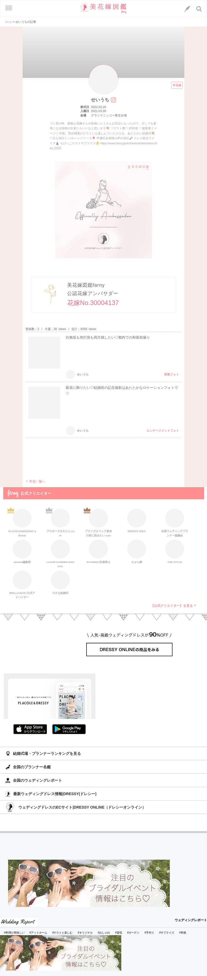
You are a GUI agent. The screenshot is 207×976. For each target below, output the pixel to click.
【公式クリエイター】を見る (172, 606)
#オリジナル (85, 932)
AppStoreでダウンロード (30, 729)
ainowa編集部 (22, 552)
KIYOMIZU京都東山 (98, 552)
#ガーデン (133, 932)
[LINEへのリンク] (187, 9)
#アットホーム (38, 932)
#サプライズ (166, 932)
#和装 (182, 932)
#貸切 (118, 932)
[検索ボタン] (199, 9)
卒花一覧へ (37, 481)
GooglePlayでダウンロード (69, 729)
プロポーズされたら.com (60, 522)
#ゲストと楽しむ (62, 932)
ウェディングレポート (191, 920)
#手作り (149, 932)
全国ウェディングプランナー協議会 (174, 522)
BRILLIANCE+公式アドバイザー (22, 583)
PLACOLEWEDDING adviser (22, 522)
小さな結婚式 (60, 582)
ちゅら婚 (136, 552)
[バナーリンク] (89, 883)
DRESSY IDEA (136, 521)
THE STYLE (174, 552)
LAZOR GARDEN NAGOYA (60, 553)
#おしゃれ (104, 932)
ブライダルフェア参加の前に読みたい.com (98, 522)
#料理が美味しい (14, 932)
